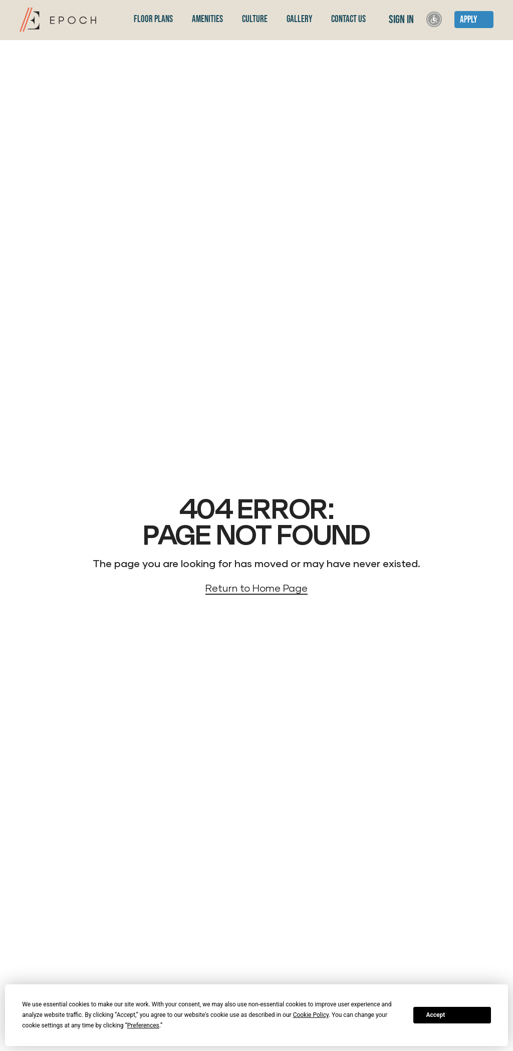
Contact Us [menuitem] (348, 19)
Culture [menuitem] (255, 19)
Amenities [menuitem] (207, 19)
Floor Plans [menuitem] (153, 19)
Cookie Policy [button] (311, 1014)
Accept (435, 1014)
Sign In (400, 20)
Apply (468, 20)
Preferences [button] (143, 1025)
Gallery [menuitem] (299, 19)
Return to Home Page (256, 588)
